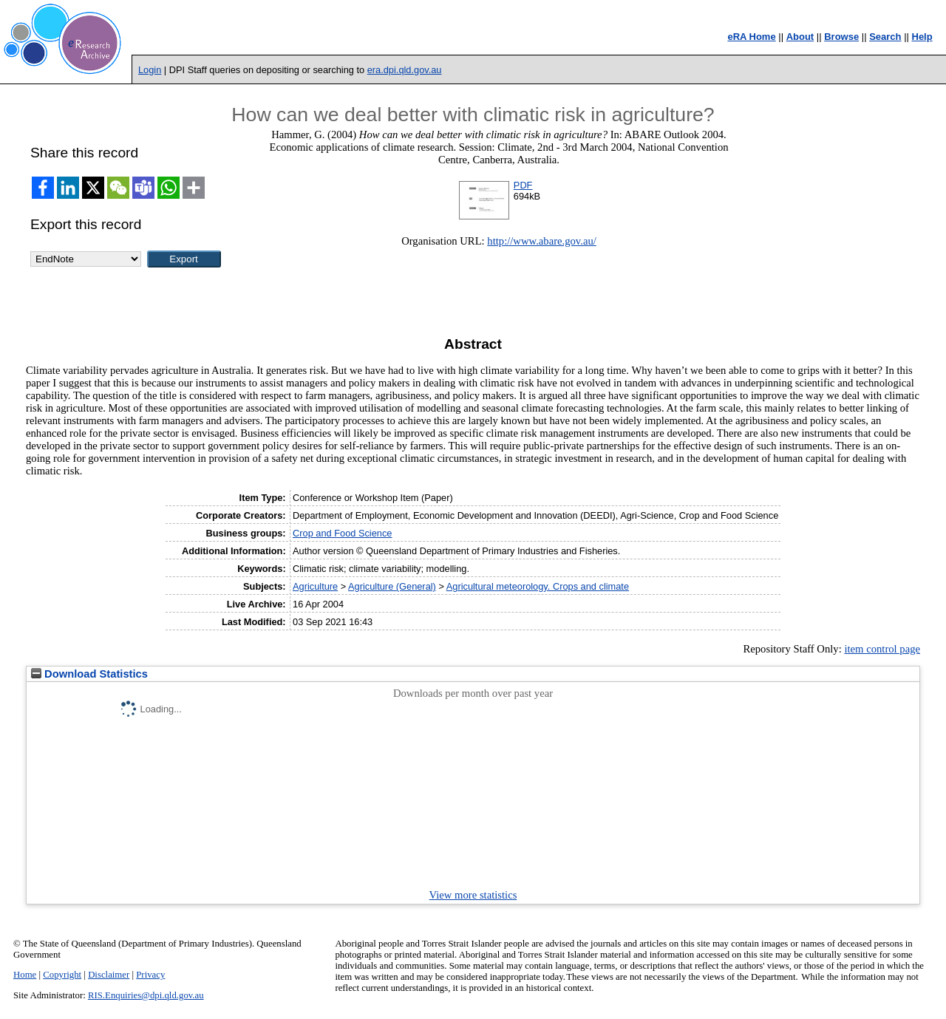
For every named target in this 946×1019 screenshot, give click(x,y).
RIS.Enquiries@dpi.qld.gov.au (146, 995)
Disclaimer (108, 974)
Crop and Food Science (342, 533)
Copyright (62, 974)
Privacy (150, 974)
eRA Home (751, 36)
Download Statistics (89, 674)
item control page (882, 649)
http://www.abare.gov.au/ (541, 241)
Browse (841, 36)
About (800, 36)
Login (149, 69)
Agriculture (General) (392, 586)
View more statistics (473, 895)
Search (885, 36)
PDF (523, 185)
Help (922, 36)
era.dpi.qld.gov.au (404, 69)
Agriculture (315, 586)
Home (24, 974)
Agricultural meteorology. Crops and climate (537, 586)
